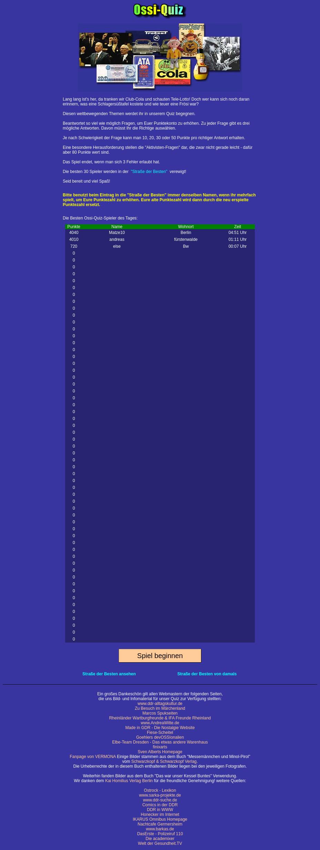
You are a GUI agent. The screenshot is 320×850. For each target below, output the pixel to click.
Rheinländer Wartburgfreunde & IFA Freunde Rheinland (160, 718)
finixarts (160, 747)
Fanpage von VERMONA (93, 756)
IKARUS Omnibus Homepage (160, 819)
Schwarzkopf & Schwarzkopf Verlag (164, 761)
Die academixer (160, 838)
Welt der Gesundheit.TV (160, 843)
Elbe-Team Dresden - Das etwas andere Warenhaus (160, 742)
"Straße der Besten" (149, 171)
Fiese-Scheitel (160, 732)
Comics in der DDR (160, 804)
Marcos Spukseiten (160, 713)
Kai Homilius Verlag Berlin (129, 780)
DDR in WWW (160, 809)
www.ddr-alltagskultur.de (160, 703)
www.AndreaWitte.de (160, 722)
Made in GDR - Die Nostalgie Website (159, 727)
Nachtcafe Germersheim (160, 824)
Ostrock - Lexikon (160, 790)
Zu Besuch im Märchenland (160, 708)
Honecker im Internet (160, 814)
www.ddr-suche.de (160, 800)
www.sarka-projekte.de (160, 795)
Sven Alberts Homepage (160, 751)
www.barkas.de (160, 829)
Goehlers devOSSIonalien (160, 737)
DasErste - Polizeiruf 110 (160, 833)
